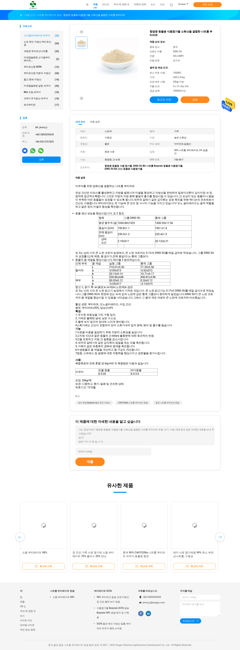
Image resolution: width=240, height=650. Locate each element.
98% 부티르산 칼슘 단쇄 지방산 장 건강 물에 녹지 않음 (113, 599)
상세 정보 (80, 121)
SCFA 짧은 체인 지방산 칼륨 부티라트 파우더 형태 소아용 (114, 626)
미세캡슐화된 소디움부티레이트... (41, 59)
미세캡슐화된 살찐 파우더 (41, 86)
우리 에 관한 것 (28, 611)
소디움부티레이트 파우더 (41, 35)
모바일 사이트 (27, 625)
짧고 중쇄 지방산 (41, 79)
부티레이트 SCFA (103, 591)
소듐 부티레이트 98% (34, 552)
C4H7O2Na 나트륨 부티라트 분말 (133, 403)
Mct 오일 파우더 (41, 92)
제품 (22, 601)
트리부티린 (41, 105)
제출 (90, 462)
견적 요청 (207, 4)
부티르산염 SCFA (41, 67)
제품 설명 (95, 121)
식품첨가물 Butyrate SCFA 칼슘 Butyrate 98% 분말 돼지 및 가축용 (113, 613)
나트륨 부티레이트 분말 (62, 591)
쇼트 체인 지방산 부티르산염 (41, 43)
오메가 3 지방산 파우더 (41, 98)
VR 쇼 (23, 606)
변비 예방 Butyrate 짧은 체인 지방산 (94, 403)
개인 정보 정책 (27, 629)
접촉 (41, 159)
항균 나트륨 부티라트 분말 (167, 403)
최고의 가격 (164, 99)
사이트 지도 (26, 620)
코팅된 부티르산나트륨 (41, 51)
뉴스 (22, 615)
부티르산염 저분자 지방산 (41, 73)
